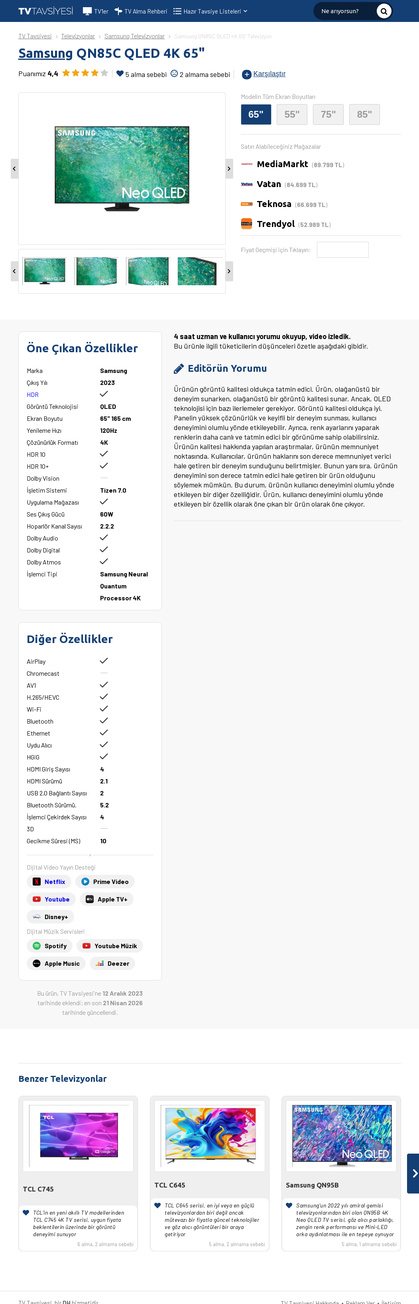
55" (292, 114)
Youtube (57, 899)
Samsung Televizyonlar (134, 35)
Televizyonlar (78, 35)
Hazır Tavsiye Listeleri (215, 11)
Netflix (55, 881)
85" (364, 114)
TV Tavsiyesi (35, 35)
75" (328, 114)
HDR (33, 394)
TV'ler (95, 11)
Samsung (45, 52)
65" (256, 114)
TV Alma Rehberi (140, 11)
